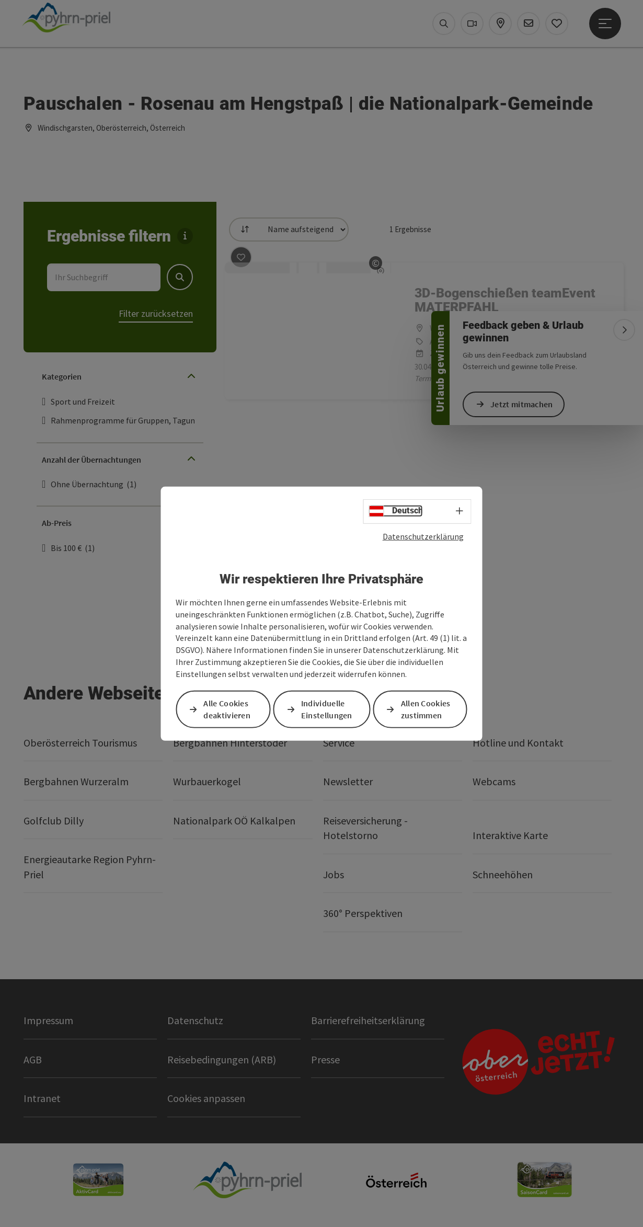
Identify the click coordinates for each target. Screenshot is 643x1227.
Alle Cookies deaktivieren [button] (226, 709)
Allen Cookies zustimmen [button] (426, 709)
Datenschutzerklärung (423, 536)
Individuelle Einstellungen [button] (326, 709)
